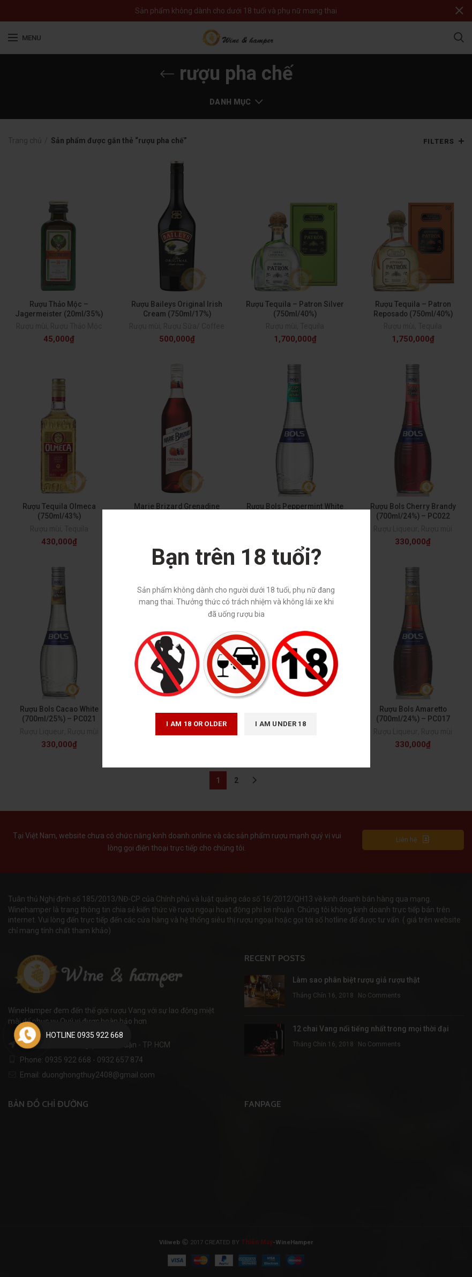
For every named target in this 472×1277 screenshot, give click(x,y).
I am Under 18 (280, 724)
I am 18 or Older (196, 724)
